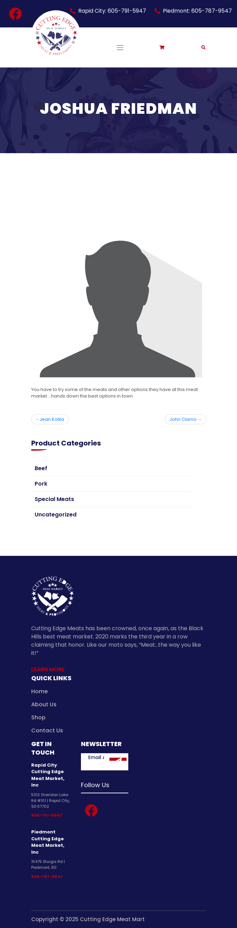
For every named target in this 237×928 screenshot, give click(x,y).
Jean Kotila (51, 419)
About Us (44, 704)
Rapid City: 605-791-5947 (112, 11)
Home (39, 691)
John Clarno (183, 419)
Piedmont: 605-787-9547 (197, 11)
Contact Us (47, 730)
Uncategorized (55, 514)
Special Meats (54, 499)
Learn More (47, 669)
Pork (41, 484)
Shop (38, 717)
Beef (41, 468)
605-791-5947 (46, 815)
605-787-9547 (47, 876)
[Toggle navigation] (119, 47)
